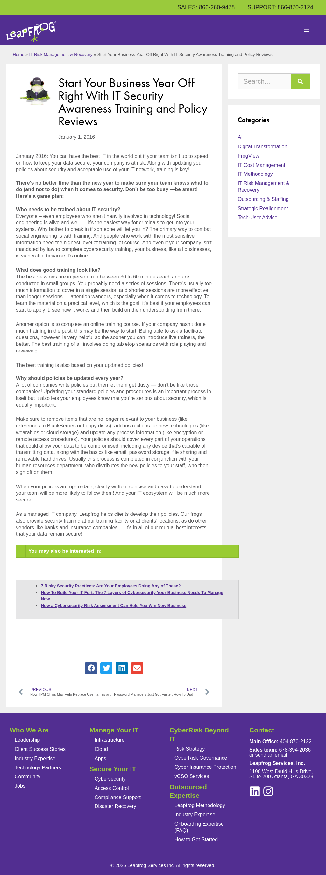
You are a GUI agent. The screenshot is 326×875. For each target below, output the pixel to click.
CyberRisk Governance (200, 757)
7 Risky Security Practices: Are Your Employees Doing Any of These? (111, 585)
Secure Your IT (112, 769)
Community (27, 776)
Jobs (20, 786)
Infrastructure (109, 740)
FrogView (248, 156)
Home (18, 54)
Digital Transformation (262, 146)
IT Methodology (255, 174)
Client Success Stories (40, 749)
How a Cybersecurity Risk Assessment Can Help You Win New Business (113, 605)
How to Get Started (196, 839)
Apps (100, 758)
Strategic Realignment (263, 208)
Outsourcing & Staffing (263, 199)
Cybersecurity (110, 779)
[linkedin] (268, 791)
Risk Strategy (189, 749)
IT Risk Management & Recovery (60, 54)
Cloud (101, 749)
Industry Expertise (35, 758)
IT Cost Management (261, 165)
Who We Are (29, 730)
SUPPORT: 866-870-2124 (280, 7)
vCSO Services (191, 776)
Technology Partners (38, 767)
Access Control (112, 788)
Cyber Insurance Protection (205, 767)
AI (240, 137)
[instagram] (254, 791)
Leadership (27, 740)
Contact (261, 730)
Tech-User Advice (258, 217)
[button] (91, 668)
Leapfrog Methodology (199, 805)
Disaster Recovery (115, 806)
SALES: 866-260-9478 (206, 7)
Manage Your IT (113, 730)
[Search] (300, 81)
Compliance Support (118, 797)
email (281, 755)
